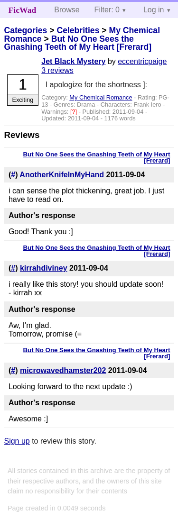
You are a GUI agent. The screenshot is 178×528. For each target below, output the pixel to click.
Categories (25, 30)
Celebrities (77, 30)
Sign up (16, 441)
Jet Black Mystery (73, 61)
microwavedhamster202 (63, 370)
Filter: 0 (107, 10)
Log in (153, 10)
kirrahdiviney (43, 268)
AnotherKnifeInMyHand (61, 175)
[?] (74, 111)
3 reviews (57, 70)
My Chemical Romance (100, 97)
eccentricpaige (142, 61)
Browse (66, 10)
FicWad (23, 10)
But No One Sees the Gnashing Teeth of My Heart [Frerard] (77, 43)
